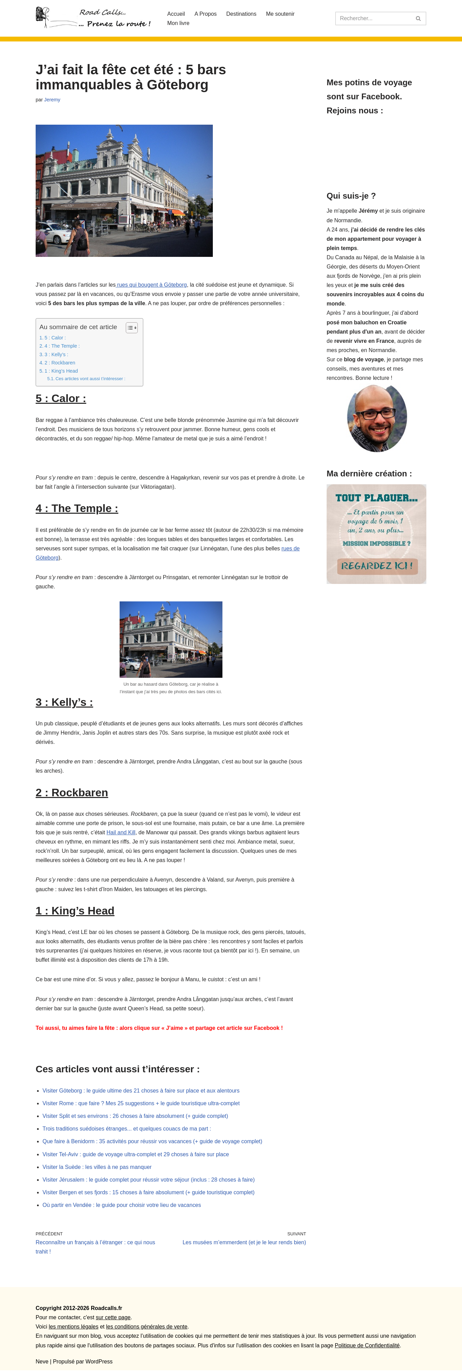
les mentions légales (73, 1329)
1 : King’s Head (61, 371)
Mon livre (178, 23)
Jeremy (52, 99)
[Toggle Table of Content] (128, 328)
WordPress (99, 1363)
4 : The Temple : (62, 346)
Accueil (176, 14)
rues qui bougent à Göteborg (151, 285)
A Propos (206, 14)
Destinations (242, 14)
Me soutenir (280, 14)
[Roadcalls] (96, 18)
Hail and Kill (121, 833)
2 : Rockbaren (60, 363)
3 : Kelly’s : (57, 354)
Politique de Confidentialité (367, 1347)
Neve (42, 1363)
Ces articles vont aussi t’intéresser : (90, 379)
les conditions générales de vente (146, 1329)
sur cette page (113, 1319)
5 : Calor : (55, 338)
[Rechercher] (373, 18)
